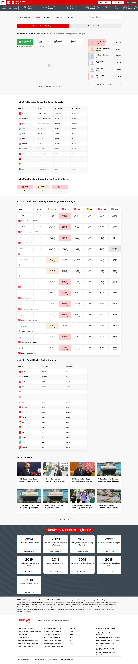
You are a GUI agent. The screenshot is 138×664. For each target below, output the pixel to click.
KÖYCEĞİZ (22, 271)
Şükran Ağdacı (42, 164)
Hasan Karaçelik (26, 320)
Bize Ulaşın (53, 659)
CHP (97, 43)
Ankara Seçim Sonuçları (52, 631)
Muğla (37, 17)
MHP (97, 57)
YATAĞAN (22, 348)
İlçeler (47, 17)
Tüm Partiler (22, 634)
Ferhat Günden (42, 159)
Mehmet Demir (26, 265)
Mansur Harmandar (103, 48)
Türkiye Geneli (24, 17)
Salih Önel (100, 68)
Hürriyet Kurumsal (67, 659)
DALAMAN (22, 227)
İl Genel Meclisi (95, 26)
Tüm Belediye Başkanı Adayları (29, 631)
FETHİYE (21, 249)
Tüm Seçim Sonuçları (25, 647)
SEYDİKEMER (23, 326)
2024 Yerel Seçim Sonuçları (28, 640)
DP (71, 647)
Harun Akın (100, 75)
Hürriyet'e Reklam (23, 659)
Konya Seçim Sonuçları (52, 640)
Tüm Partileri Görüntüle (104, 85)
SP (71, 640)
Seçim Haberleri (23, 637)
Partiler (70, 17)
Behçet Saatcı (25, 254)
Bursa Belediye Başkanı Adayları (108, 640)
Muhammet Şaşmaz (27, 232)
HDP (97, 64)
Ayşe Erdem (100, 62)
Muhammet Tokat (27, 309)
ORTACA (21, 315)
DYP (97, 70)
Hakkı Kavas (41, 144)
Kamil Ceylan (25, 276)
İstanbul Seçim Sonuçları (53, 628)
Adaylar (59, 17)
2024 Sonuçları (104, 2)
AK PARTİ (99, 50)
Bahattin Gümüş (26, 298)
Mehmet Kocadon (27, 221)
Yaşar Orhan (42, 149)
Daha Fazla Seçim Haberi (69, 520)
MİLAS (21, 304)
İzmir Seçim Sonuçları (52, 634)
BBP (97, 77)
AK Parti (73, 628)
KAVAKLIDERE (23, 260)
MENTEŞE (22, 293)
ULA (20, 337)
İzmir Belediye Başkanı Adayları (108, 637)
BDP (71, 637)
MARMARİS (22, 282)
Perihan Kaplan (42, 154)
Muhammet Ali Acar (27, 287)
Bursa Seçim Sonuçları (52, 637)
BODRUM (22, 216)
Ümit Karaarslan (26, 342)
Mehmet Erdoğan (102, 55)
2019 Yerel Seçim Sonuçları (28, 643)
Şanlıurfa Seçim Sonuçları (53, 647)
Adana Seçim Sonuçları (52, 643)
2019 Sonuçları (117, 2)
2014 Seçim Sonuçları (26, 628)
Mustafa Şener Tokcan (28, 243)
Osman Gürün (101, 41)
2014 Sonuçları (131, 2)
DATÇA (21, 238)
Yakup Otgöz (25, 331)
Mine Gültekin (42, 169)
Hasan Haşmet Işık (27, 353)
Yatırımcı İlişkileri (39, 659)
